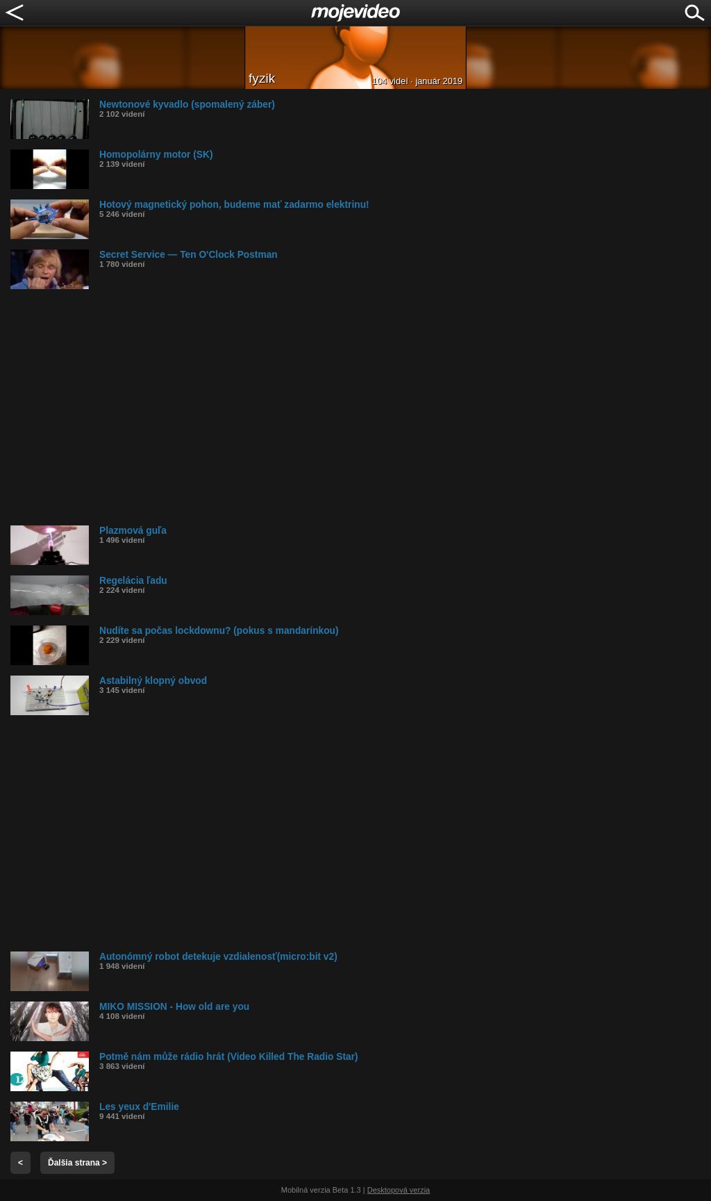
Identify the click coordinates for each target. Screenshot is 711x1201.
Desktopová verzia (398, 1190)
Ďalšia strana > (77, 1163)
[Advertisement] (360, 407)
